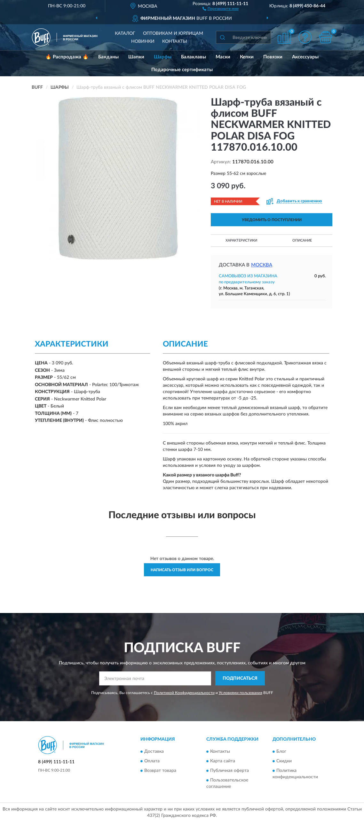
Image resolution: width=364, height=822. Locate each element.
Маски (223, 57)
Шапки (136, 57)
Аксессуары (305, 57)
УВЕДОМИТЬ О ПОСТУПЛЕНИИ (272, 220)
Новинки (142, 41)
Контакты (174, 41)
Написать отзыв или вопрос (182, 570)
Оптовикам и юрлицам (173, 33)
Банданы (108, 57)
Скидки (284, 761)
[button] (220, 8)
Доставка (154, 752)
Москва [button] (261, 265)
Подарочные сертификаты (182, 69)
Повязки (272, 57)
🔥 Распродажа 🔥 (67, 57)
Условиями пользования (240, 693)
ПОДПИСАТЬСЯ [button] (240, 678)
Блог (281, 752)
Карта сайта (222, 761)
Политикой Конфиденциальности (184, 693)
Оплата (152, 761)
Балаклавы (193, 57)
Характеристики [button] (241, 240)
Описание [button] (302, 240)
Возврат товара (160, 771)
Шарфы (162, 57)
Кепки (247, 57)
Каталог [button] (125, 33)
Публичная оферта (229, 771)
